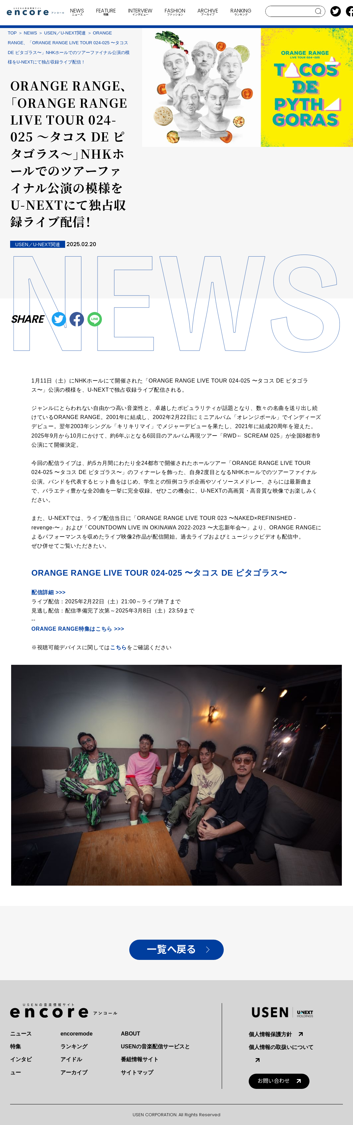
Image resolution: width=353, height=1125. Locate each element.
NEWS (30, 32)
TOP (12, 32)
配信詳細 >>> (48, 592)
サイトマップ (137, 1072)
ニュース (21, 1034)
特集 (15, 1046)
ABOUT (130, 1034)
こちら (118, 647)
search (318, 11)
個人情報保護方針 (270, 1034)
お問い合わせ (273, 1081)
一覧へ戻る (171, 950)
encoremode (76, 1034)
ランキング (73, 1046)
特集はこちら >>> (77, 629)
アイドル (71, 1059)
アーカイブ (73, 1072)
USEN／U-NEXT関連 (65, 32)
